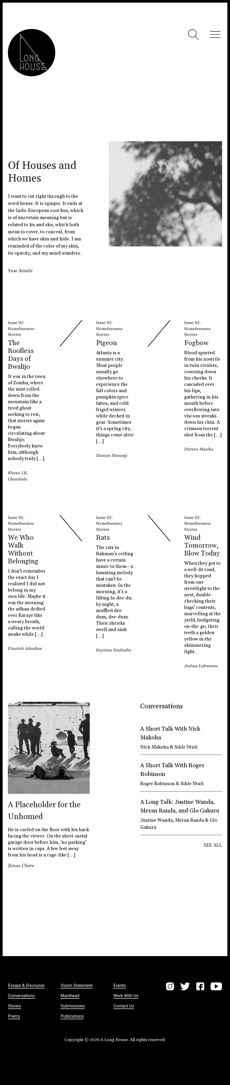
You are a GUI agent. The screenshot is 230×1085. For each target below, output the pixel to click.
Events (119, 985)
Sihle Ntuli (186, 747)
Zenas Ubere (21, 866)
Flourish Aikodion (25, 648)
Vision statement (77, 985)
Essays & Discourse (26, 985)
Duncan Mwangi (111, 455)
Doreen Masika (198, 449)
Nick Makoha (154, 747)
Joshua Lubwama (201, 666)
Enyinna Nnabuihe (113, 650)
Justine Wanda (156, 820)
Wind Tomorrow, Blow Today (202, 545)
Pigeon (106, 343)
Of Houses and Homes (42, 172)
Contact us (123, 1005)
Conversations (21, 995)
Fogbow (196, 343)
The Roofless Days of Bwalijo (21, 355)
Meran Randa (189, 820)
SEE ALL (213, 845)
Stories (14, 334)
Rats (103, 537)
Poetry (14, 1016)
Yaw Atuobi (20, 271)
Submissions (73, 1005)
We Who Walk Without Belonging (23, 549)
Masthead (70, 995)
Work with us (125, 995)
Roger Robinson (157, 784)
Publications (72, 1016)
